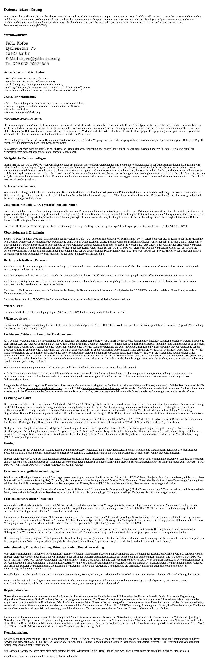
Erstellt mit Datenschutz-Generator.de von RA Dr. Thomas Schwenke (41, 656)
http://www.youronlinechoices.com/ (101, 388)
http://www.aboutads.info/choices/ (44, 388)
